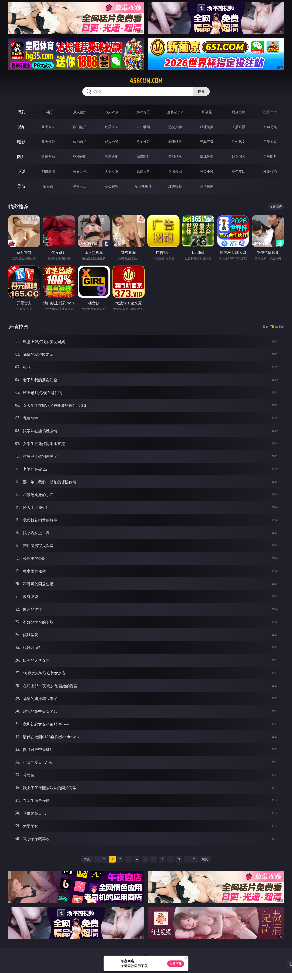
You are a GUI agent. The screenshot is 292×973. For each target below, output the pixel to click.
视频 (21, 127)
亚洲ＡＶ (48, 126)
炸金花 (207, 112)
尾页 (205, 859)
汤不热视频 (143, 186)
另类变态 (270, 141)
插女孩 (48, 186)
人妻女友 (111, 171)
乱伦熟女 (238, 141)
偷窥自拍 (48, 156)
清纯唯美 (206, 156)
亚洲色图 (80, 156)
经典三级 (206, 141)
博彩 (21, 112)
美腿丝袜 (175, 156)
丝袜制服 (206, 126)
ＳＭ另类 (270, 126)
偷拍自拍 (80, 141)
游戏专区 (143, 112)
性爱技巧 (270, 171)
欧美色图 (111, 156)
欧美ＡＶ (111, 126)
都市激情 (48, 171)
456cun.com (146, 80)
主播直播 (238, 126)
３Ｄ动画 (143, 126)
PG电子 (48, 112)
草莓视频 (111, 186)
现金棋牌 (238, 112)
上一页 (101, 859)
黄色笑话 (238, 171)
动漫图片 (143, 156)
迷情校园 (175, 171)
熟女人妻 (175, 126)
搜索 (201, 91)
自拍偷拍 (80, 126)
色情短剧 (206, 186)
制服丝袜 (175, 141)
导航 (21, 186)
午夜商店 (80, 186)
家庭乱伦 (80, 171)
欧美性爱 (143, 141)
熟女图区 (238, 156)
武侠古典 (143, 171)
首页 (87, 859)
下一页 (191, 859)
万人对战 (111, 112)
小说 (21, 171)
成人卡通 (111, 141)
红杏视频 (175, 186)
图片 (21, 156)
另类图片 (270, 156)
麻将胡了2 (175, 112)
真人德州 (80, 112)
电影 (21, 141)
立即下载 (176, 964)
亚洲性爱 (48, 141)
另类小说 (206, 171)
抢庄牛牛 (270, 112)
